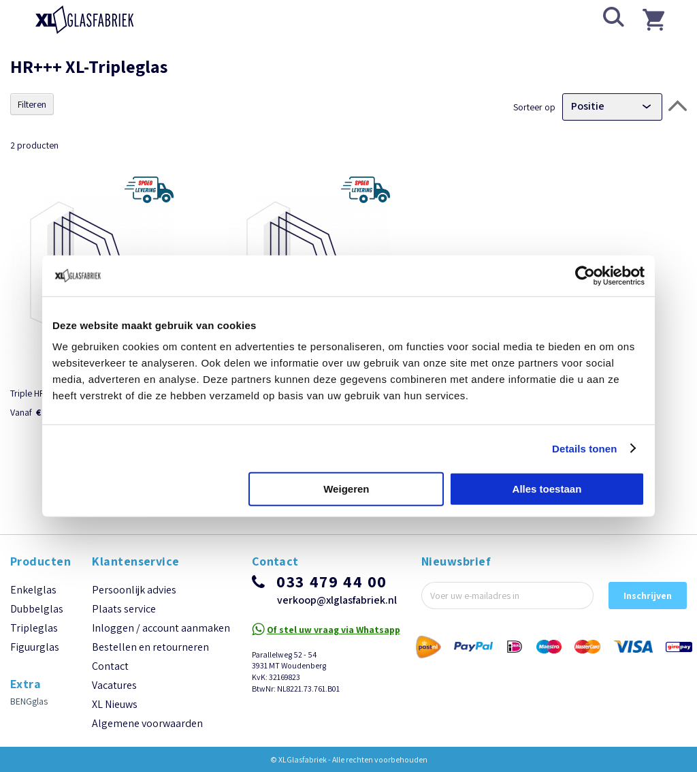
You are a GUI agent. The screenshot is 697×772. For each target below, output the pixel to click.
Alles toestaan (547, 489)
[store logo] (84, 19)
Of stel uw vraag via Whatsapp (333, 662)
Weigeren (346, 489)
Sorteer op (534, 106)
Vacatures (114, 718)
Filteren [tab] (32, 104)
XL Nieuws (114, 737)
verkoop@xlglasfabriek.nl (337, 633)
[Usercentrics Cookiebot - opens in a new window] (585, 275)
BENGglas (29, 734)
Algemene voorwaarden (147, 756)
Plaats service (124, 641)
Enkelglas (33, 622)
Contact (110, 699)
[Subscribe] (648, 628)
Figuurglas (34, 680)
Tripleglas (34, 660)
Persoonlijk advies (134, 622)
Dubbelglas (36, 641)
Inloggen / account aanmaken (161, 660)
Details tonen (584, 448)
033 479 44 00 (331, 613)
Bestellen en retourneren (150, 680)
